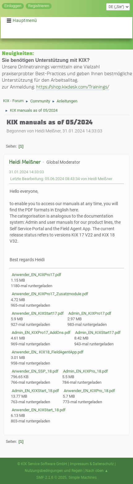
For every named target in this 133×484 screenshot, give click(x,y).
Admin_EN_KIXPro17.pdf (89, 313)
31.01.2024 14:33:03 (26, 172)
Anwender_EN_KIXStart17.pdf (37, 313)
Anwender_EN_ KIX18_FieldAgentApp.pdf (47, 352)
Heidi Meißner (25, 162)
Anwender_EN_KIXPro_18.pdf (89, 390)
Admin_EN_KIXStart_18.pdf (35, 390)
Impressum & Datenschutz (92, 464)
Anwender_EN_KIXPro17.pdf (36, 274)
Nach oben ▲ (96, 471)
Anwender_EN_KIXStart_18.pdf (38, 410)
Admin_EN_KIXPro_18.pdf (85, 371)
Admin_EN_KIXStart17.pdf (97, 332)
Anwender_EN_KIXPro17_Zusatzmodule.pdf (49, 294)
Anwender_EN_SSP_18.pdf (34, 371)
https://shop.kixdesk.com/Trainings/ (72, 87)
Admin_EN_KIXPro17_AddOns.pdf (41, 332)
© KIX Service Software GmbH (42, 464)
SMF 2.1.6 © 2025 (51, 477)
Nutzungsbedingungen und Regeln (54, 471)
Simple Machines (82, 477)
